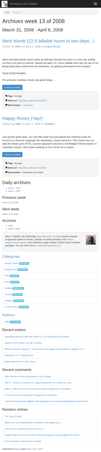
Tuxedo (14, 294)
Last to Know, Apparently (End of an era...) (25, 429)
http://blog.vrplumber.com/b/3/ (32, 168)
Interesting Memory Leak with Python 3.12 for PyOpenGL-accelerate (37, 336)
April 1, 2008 (14, 188)
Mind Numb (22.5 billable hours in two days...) (48, 40)
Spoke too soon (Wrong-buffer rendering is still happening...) (33, 422)
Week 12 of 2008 (10, 202)
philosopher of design (51, 236)
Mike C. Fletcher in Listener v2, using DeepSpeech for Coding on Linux (38, 382)
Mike (18, 46)
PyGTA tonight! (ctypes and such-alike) (23, 441)
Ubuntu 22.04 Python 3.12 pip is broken (23, 343)
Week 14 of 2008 (10, 214)
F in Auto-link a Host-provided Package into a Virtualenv (31, 395)
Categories (11, 256)
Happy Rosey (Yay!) (22, 118)
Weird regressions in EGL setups (20, 361)
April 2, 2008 (14, 191)
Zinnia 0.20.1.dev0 (34, 449)
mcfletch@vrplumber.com (48, 245)
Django (17, 449)
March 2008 (14, 229)
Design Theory (17, 263)
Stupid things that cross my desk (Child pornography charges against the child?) (42, 435)
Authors (8, 315)
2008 (7, 12)
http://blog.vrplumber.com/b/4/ (32, 100)
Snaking (14, 288)
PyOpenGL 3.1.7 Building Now (19, 355)
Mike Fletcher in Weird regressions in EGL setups (28, 376)
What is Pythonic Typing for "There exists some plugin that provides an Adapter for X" (45, 349)
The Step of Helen (13, 416)
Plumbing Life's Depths (24, 3)
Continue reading (12, 87)
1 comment (27, 105)
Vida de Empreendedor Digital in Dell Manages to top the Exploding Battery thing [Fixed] (46, 401)
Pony (12, 282)
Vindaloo (49, 123)
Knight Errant (52, 46)
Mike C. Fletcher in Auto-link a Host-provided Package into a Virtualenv (38, 389)
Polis (12, 275)
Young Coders (17, 307)
